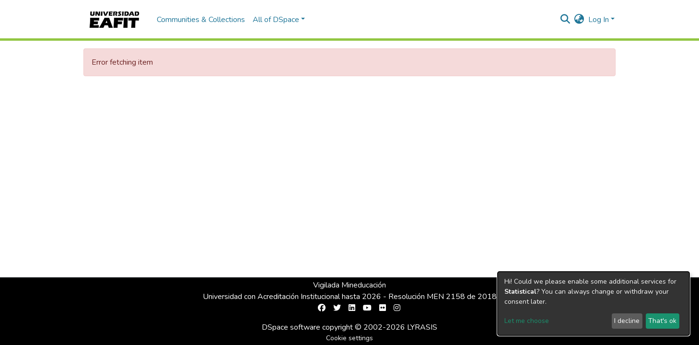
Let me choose (526, 320)
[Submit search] (565, 19)
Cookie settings (349, 338)
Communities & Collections (201, 19)
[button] (579, 19)
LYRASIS (422, 327)
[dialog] (593, 303)
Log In (598, 19)
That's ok (662, 320)
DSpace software (291, 327)
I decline (627, 320)
